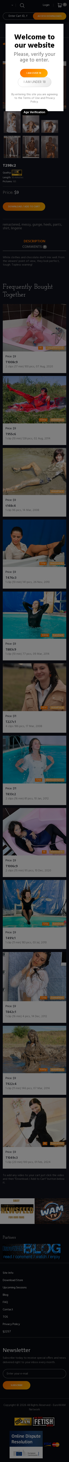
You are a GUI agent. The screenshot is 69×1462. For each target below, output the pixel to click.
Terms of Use (31, 98)
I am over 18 (33, 73)
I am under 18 (35, 82)
